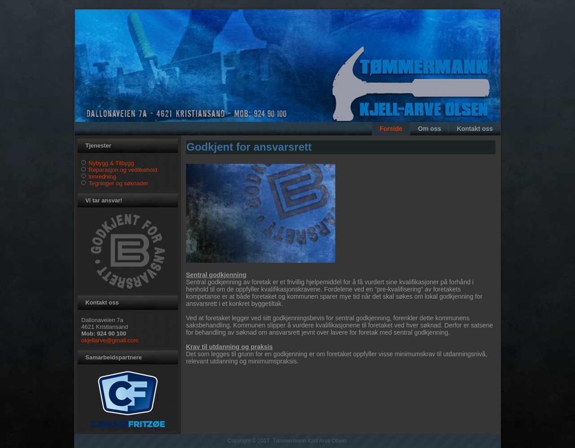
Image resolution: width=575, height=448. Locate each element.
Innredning (102, 176)
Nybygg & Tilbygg (111, 163)
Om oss (429, 128)
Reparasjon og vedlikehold (122, 169)
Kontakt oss (475, 128)
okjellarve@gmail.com (109, 340)
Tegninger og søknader (118, 183)
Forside (391, 128)
